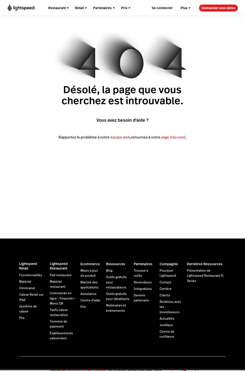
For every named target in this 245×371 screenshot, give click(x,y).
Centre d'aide (90, 300)
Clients (165, 295)
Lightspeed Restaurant (59, 266)
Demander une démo (218, 8)
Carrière (166, 289)
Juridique (166, 325)
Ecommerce (90, 264)
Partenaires (143, 264)
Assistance (88, 294)
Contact (165, 282)
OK (184, 364)
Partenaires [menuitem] (102, 8)
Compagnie (169, 264)
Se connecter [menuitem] (162, 8)
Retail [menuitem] (79, 8)
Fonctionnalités (30, 275)
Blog (109, 271)
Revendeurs (143, 282)
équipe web (120, 137)
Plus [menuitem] (184, 8)
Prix (22, 318)
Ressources (115, 264)
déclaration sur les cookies (83, 364)
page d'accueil (173, 137)
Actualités (167, 319)
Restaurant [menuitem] (57, 8)
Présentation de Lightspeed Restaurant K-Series (205, 276)
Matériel (25, 282)
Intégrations (143, 289)
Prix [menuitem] (124, 8)
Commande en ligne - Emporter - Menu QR (63, 298)
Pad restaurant (61, 275)
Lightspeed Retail (28, 266)
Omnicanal (27, 288)
